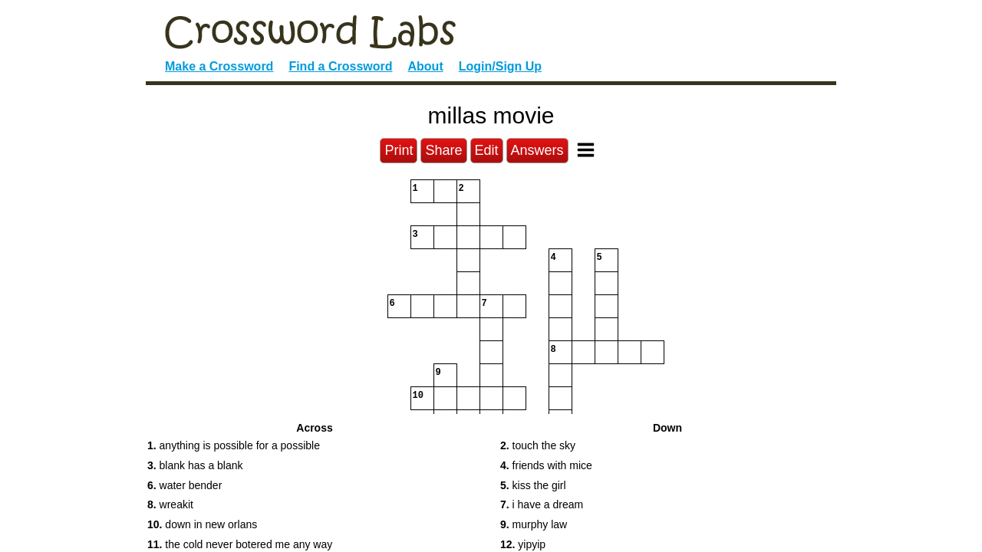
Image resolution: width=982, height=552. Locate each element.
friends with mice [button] (546, 465)
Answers (537, 150)
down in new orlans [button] (202, 524)
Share (443, 150)
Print (398, 150)
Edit (487, 150)
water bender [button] (184, 485)
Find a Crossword (340, 66)
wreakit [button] (170, 504)
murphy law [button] (533, 524)
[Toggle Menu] (585, 149)
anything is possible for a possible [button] (233, 445)
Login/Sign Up (500, 66)
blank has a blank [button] (195, 465)
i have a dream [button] (541, 504)
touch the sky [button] (537, 445)
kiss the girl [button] (533, 485)
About (425, 66)
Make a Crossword (219, 66)
